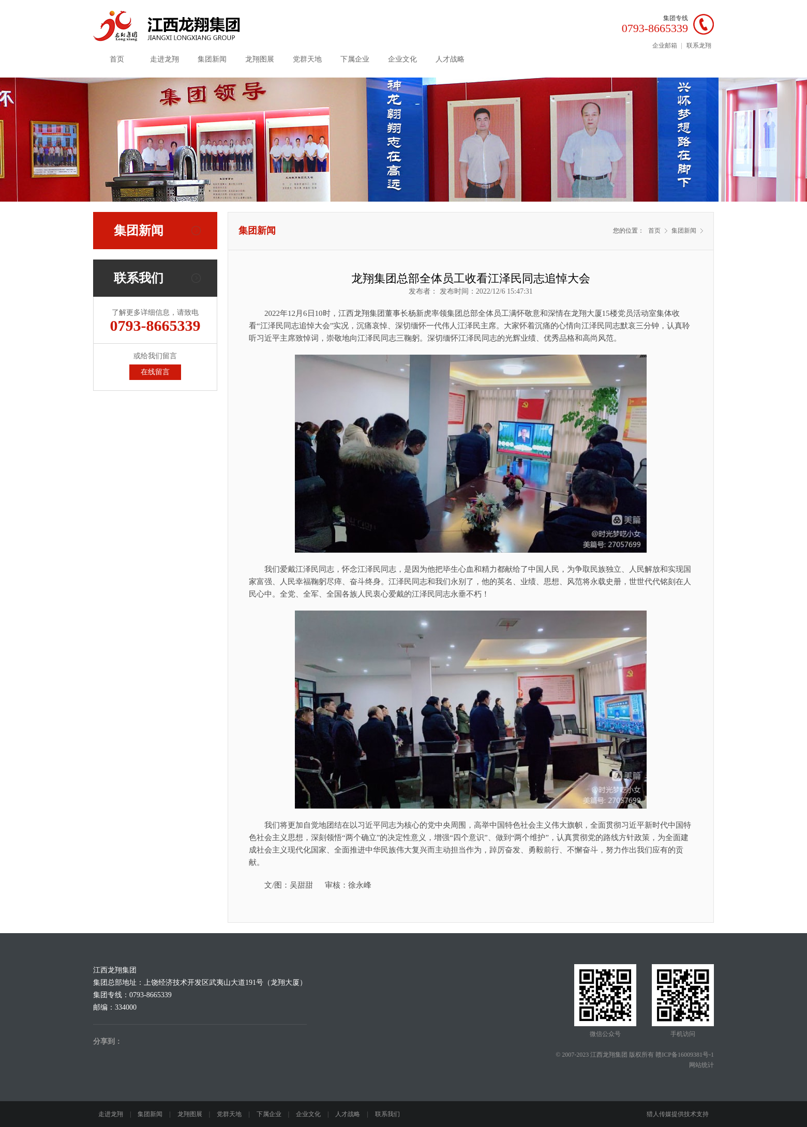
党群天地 (307, 59)
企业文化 (402, 59)
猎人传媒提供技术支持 (678, 1114)
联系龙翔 (698, 45)
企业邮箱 (664, 45)
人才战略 (450, 59)
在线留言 (155, 372)
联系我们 (387, 1114)
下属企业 (354, 59)
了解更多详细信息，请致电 (155, 321)
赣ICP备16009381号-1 (684, 1054)
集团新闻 (212, 59)
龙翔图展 (259, 59)
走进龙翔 (164, 59)
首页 (117, 59)
